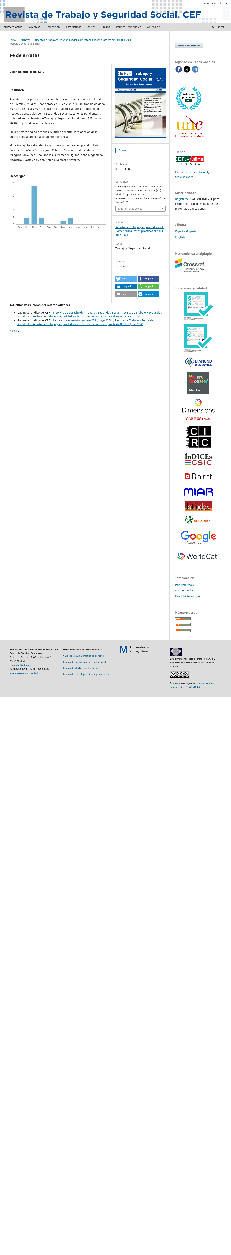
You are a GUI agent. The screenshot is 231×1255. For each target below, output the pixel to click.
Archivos (34, 27)
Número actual (13, 27)
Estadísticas (73, 27)
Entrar (223, 3)
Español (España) (186, 231)
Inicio (13, 39)
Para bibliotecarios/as (187, 596)
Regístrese (182, 199)
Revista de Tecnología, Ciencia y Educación (86, 674)
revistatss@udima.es (21, 665)
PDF (123, 150)
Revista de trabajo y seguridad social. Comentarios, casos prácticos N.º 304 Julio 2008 (83, 39)
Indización (53, 27)
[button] (126, 279)
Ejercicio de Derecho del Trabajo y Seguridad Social (86, 312)
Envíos (106, 27)
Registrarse (209, 3)
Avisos (91, 27)
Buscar (218, 27)
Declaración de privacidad (24, 672)
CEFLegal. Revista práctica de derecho (83, 655)
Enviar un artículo (189, 45)
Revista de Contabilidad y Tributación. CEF (85, 661)
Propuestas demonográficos (139, 649)
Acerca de (154, 27)
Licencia (120, 266)
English (180, 237)
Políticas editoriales (128, 27)
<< (11, 331)
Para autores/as (184, 590)
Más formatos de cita (130, 208)
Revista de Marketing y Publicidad (81, 668)
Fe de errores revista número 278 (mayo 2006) (83, 320)
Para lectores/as (184, 585)
